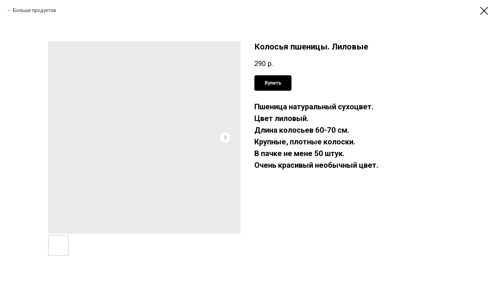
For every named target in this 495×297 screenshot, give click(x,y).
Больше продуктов (34, 10)
